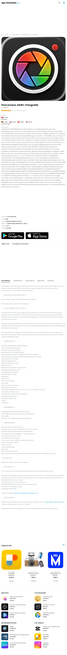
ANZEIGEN (11, 581)
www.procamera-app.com (13, 221)
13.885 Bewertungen (20, 110)
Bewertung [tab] (40, 280)
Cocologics (4, 107)
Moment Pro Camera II (49, 605)
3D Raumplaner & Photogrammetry (19, 635)
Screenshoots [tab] (17, 280)
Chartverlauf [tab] (29, 280)
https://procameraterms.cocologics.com (25, 493)
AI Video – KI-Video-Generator (18, 605)
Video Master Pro (55, 573)
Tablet (25, 223)
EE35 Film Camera (33, 573)
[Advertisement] (33, 19)
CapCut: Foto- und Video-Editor (51, 626)
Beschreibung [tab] (5, 280)
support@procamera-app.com (55, 502)
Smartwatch (19, 223)
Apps (6, 35)
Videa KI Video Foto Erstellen (17, 613)
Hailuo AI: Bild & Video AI (16, 596)
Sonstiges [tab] (50, 280)
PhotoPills (11, 573)
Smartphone (11, 223)
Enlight (12, 626)
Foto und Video (14, 35)
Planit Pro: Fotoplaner (49, 613)
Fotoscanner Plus (47, 596)
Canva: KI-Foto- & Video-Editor (18, 643)
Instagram (45, 643)
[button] (60, 3)
